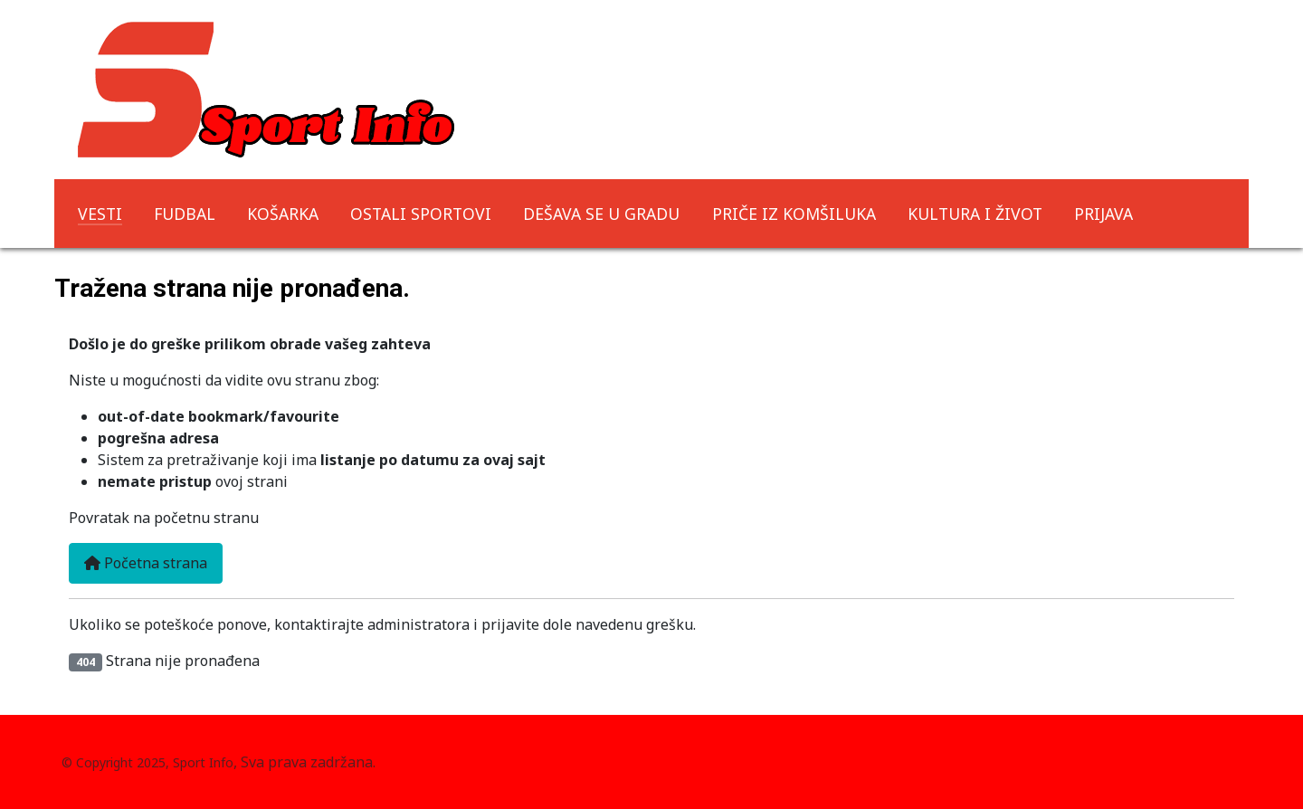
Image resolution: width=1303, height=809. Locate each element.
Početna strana (145, 563)
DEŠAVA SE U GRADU (601, 213)
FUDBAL (184, 213)
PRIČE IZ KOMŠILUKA (794, 213)
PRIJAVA (1103, 213)
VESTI (100, 213)
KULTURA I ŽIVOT (975, 213)
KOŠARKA (283, 213)
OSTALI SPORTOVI (420, 213)
